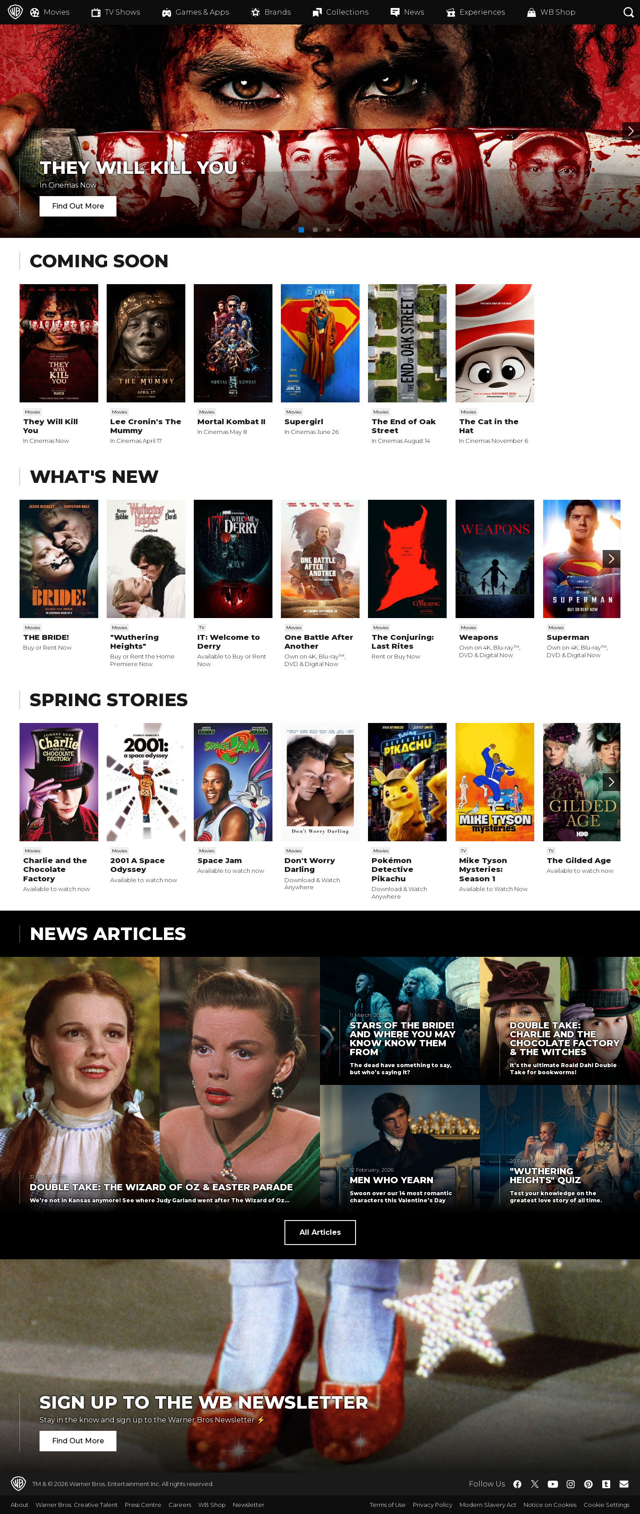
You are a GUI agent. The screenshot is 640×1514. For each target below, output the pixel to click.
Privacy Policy (432, 1504)
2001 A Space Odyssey (137, 865)
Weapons (478, 637)
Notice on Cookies (550, 1504)
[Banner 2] (631, 131)
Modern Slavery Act (488, 1504)
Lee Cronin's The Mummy (145, 426)
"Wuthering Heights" (134, 642)
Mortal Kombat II (231, 421)
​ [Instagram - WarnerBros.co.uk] (570, 1484)
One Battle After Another (318, 642)
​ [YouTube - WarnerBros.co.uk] (553, 1484)
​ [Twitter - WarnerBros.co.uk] (535, 1484)
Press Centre (143, 1504)
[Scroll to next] (611, 559)
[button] (301, 230)
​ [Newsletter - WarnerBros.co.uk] (624, 1483)
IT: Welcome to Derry (228, 642)
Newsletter (248, 1504)
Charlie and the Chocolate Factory (55, 869)
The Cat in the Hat (489, 426)
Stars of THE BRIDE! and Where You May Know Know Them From (403, 1038)
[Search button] (629, 12)
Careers (179, 1504)
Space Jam (219, 860)
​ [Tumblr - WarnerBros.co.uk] (606, 1484)
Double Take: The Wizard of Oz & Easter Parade (161, 1187)
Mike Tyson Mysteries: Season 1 (483, 869)
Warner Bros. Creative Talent (77, 1504)
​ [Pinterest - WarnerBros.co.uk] (588, 1484)
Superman (568, 637)
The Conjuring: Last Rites (403, 642)
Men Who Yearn (391, 1180)
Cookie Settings (606, 1504)
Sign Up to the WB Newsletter (204, 1402)
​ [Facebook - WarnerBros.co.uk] (517, 1484)
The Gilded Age (579, 860)
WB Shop (212, 1504)
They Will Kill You (139, 167)
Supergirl (303, 421)
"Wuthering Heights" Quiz (545, 1176)
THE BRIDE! (46, 637)
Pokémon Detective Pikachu (392, 869)
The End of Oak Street (404, 426)
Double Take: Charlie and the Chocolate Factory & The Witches (565, 1038)
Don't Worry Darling (309, 865)
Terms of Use (388, 1504)
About (19, 1504)
